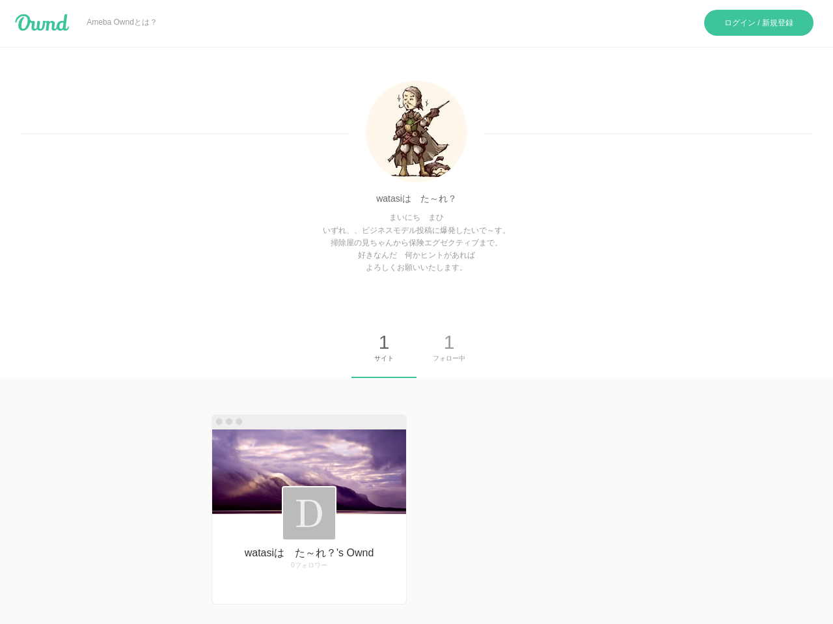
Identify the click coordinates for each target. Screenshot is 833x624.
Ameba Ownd (42, 23)
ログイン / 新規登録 (758, 22)
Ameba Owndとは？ (122, 22)
